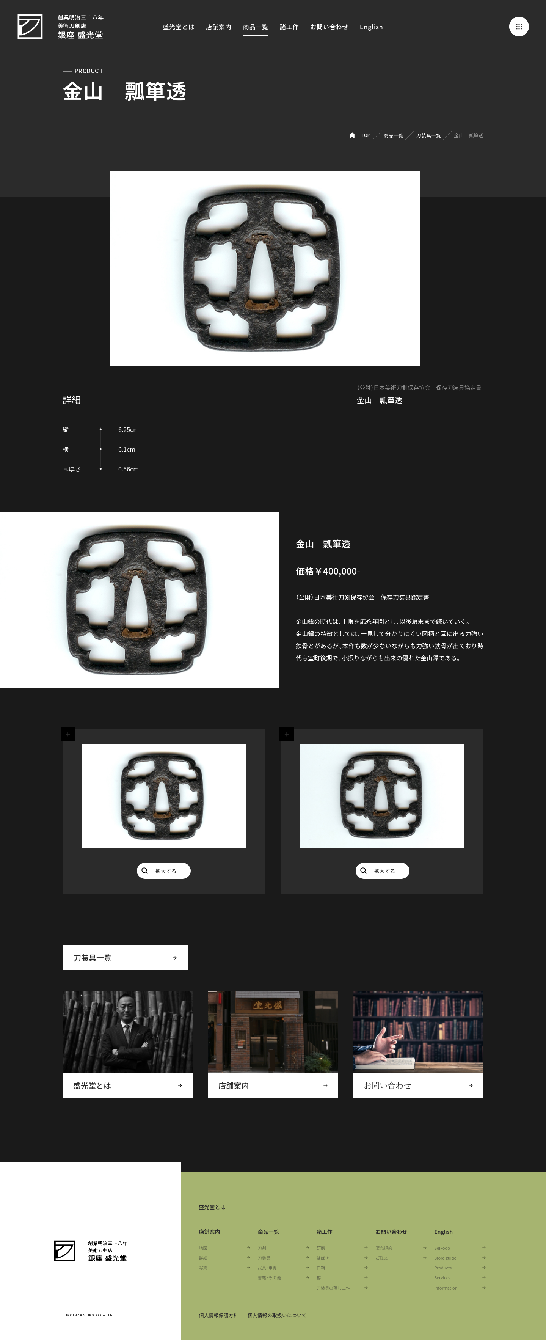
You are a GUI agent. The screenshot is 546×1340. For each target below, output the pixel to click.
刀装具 (264, 1258)
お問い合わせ (329, 26)
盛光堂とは (179, 26)
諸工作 (289, 26)
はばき (323, 1258)
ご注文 (381, 1258)
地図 (203, 1248)
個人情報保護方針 (218, 1315)
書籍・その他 (269, 1277)
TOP (366, 135)
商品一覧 (255, 26)
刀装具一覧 (428, 135)
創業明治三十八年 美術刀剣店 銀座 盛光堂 (60, 26)
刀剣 (262, 1248)
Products (443, 1268)
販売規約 (383, 1248)
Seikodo (442, 1248)
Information (445, 1288)
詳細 (203, 1258)
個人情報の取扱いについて (277, 1315)
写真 (203, 1268)
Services (442, 1277)
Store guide (445, 1258)
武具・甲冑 (267, 1268)
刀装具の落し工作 (333, 1288)
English (371, 26)
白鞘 (321, 1268)
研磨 (321, 1248)
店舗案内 (218, 26)
